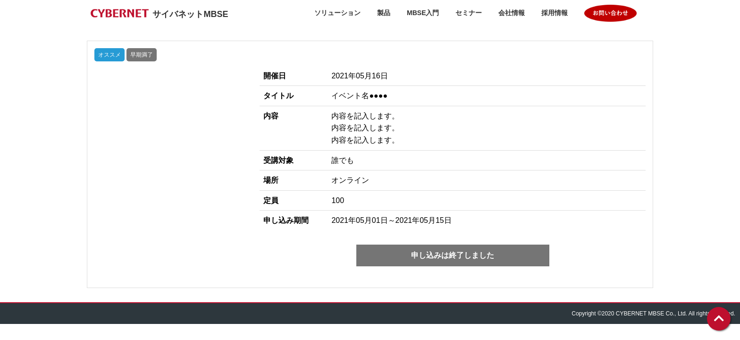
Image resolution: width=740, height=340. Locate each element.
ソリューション (337, 13)
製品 (383, 13)
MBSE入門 (423, 13)
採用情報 (554, 13)
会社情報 (511, 13)
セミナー (468, 13)
